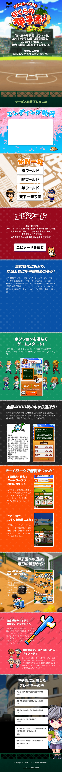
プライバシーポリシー (31, 767)
